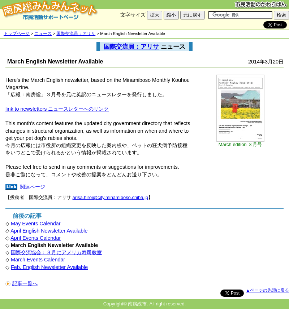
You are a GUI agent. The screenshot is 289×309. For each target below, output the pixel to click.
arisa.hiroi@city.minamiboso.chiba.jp (110, 197)
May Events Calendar (36, 223)
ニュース (43, 33)
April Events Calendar (35, 238)
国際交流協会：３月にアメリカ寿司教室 (56, 252)
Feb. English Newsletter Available (49, 267)
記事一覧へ (21, 283)
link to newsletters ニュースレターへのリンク (57, 109)
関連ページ (32, 187)
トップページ (17, 33)
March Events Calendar (38, 259)
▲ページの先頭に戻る (267, 290)
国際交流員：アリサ (75, 33)
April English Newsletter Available (48, 231)
